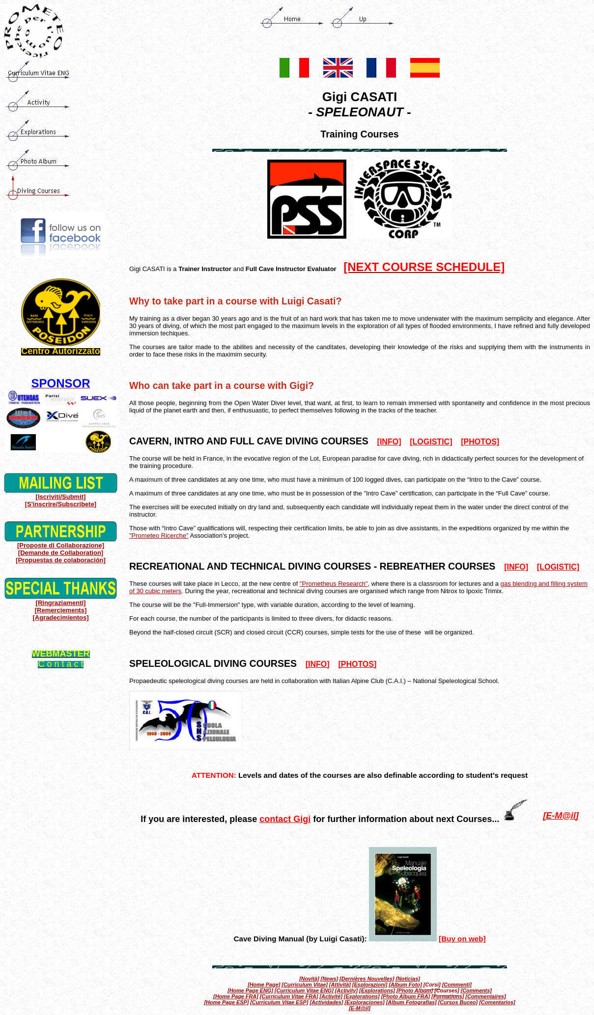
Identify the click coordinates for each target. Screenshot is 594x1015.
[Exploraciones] (364, 1002)
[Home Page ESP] (226, 1002)
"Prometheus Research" (334, 583)
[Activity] (346, 990)
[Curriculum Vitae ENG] (304, 990)
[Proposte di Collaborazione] (60, 545)
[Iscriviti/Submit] (61, 496)
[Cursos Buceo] (458, 1002)
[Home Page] (264, 985)
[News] (330, 979)
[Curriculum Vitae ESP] (279, 1002)
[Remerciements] (61, 610)
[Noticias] (408, 979)
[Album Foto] (405, 985)
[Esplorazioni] (370, 985)
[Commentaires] (485, 996)
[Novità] (309, 979)
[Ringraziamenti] (61, 602)
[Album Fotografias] (411, 1002)
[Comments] (476, 990)
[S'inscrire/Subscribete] (60, 504)
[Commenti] (457, 985)
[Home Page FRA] (235, 996)
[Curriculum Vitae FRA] (289, 996)
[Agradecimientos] (60, 617)
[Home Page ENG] (250, 990)
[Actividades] (326, 1002)
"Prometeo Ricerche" (159, 535)
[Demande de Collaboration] (60, 552)
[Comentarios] (497, 1002)
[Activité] (330, 996)
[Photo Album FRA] (405, 996)
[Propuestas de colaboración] (61, 560)
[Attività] (340, 985)
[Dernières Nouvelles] (366, 979)
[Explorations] (377, 990)
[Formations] (447, 996)
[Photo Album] (414, 990)
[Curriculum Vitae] (304, 985)
